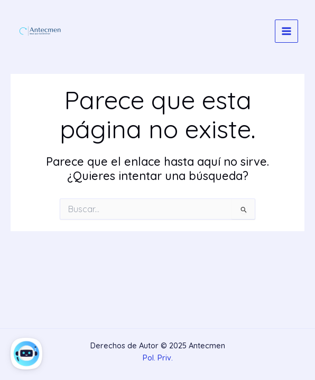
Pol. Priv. (158, 358)
